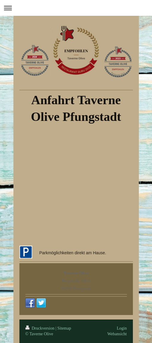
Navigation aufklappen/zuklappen (76, 7)
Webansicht (117, 334)
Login (122, 328)
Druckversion (40, 328)
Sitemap (64, 328)
